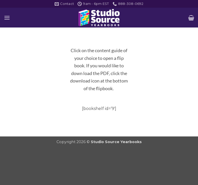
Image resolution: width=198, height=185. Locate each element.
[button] (7, 17)
